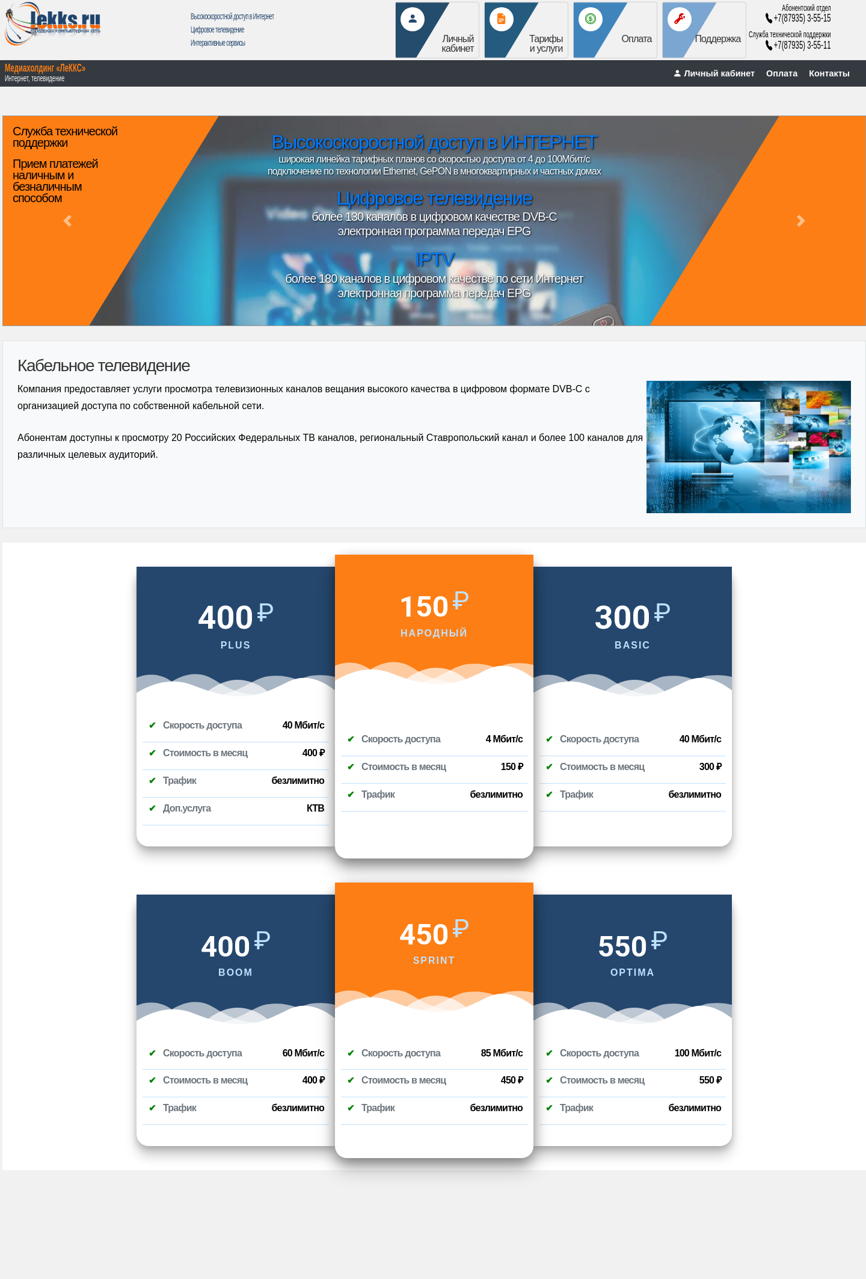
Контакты (829, 73)
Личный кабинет (714, 73)
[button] (67, 221)
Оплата (781, 73)
